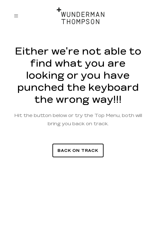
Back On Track (78, 150)
